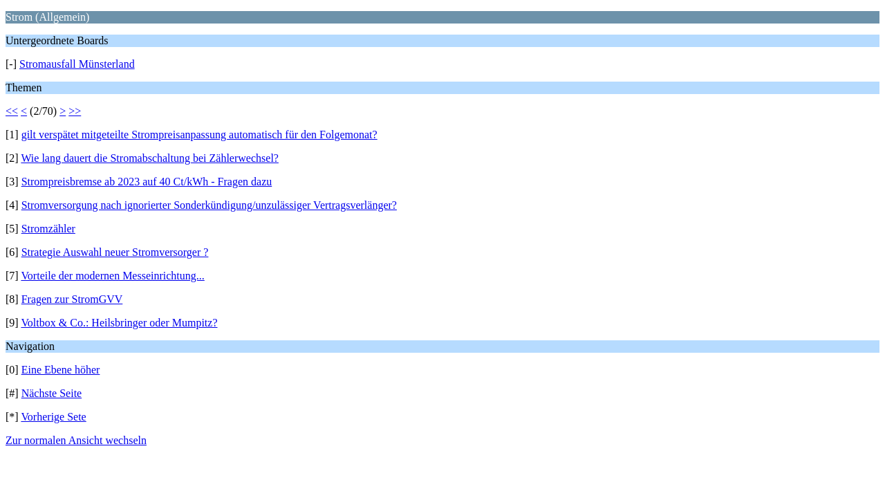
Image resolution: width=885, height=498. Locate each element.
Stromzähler (48, 228)
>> (74, 111)
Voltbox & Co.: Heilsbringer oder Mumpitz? (119, 323)
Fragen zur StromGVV (72, 299)
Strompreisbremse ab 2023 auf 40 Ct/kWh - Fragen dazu (146, 181)
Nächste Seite (51, 393)
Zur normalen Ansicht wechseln (76, 440)
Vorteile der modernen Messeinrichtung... (112, 276)
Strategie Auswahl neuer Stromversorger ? (115, 252)
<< (12, 111)
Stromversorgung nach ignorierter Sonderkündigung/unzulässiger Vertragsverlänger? (209, 205)
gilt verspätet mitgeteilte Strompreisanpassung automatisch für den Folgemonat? (199, 134)
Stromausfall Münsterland (77, 64)
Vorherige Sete (53, 417)
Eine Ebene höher (60, 370)
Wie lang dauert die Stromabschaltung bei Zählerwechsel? (150, 158)
